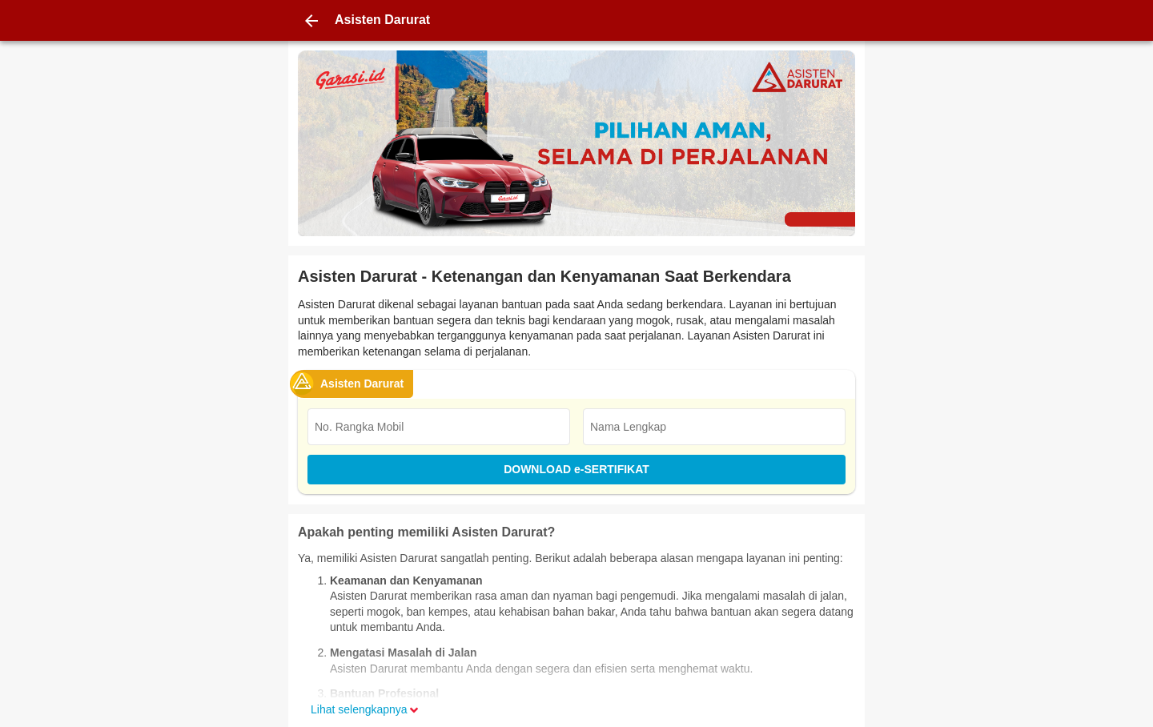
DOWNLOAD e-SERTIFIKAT (576, 469)
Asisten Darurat (362, 383)
